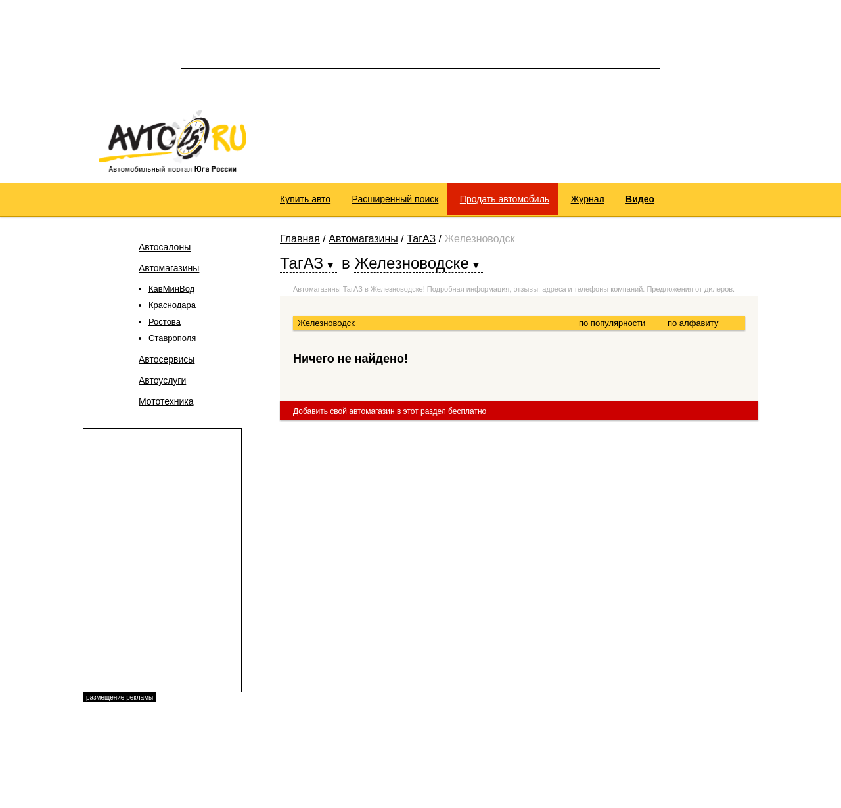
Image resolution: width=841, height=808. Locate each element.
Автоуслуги (162, 380)
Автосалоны (165, 247)
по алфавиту (694, 323)
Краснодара (172, 305)
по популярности (613, 323)
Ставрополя (172, 338)
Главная (300, 238)
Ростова (164, 321)
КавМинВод (171, 289)
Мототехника (166, 401)
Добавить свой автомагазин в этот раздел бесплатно (389, 411)
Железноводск (326, 323)
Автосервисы (166, 359)
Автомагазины (169, 268)
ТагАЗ (421, 238)
